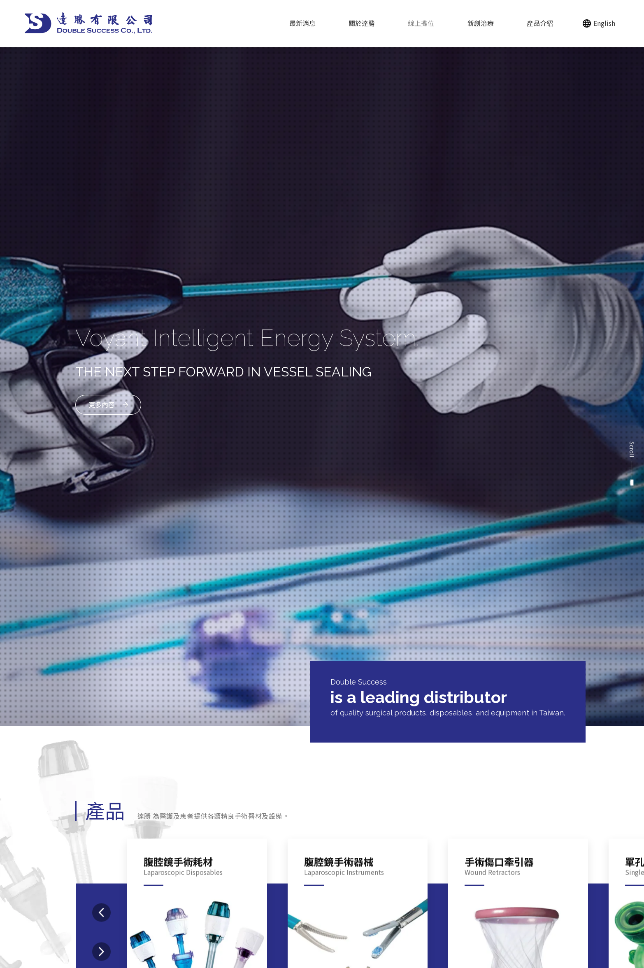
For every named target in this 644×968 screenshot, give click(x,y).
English (604, 23)
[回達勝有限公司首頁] (89, 23)
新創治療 (480, 23)
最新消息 (302, 23)
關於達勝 (362, 23)
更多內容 (101, 400)
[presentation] (101, 943)
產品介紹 (540, 23)
